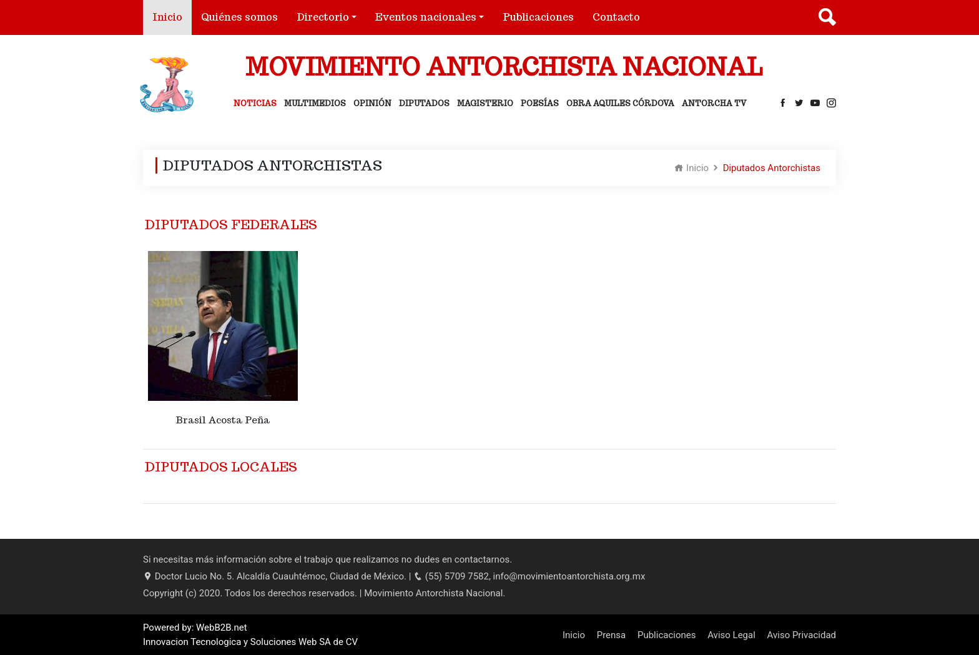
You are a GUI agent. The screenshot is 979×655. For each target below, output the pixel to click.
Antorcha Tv (714, 103)
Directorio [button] (323, 17)
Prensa (611, 635)
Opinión (372, 103)
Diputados (424, 103)
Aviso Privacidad (801, 635)
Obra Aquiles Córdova (620, 103)
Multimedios (315, 103)
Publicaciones (538, 17)
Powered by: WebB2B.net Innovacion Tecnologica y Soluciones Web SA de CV (250, 635)
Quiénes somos (239, 17)
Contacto (616, 17)
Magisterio (485, 103)
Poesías (540, 103)
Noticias (255, 103)
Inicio (172, 16)
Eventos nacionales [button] (425, 17)
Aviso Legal (731, 635)
